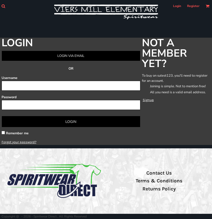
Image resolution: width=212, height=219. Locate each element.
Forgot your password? (19, 142)
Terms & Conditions (159, 181)
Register (193, 6)
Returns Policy (159, 189)
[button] (3, 6)
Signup (148, 100)
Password (9, 97)
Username (9, 78)
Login (177, 6)
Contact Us (159, 173)
